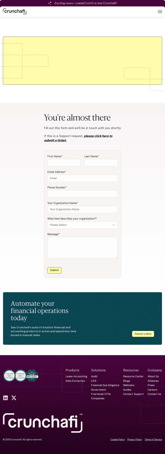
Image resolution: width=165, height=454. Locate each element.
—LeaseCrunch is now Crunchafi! (85, 3)
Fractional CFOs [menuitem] (101, 393)
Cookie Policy (118, 439)
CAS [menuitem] (93, 380)
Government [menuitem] (98, 389)
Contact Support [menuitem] (133, 393)
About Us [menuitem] (153, 376)
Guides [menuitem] (127, 389)
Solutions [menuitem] (98, 370)
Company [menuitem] (155, 370)
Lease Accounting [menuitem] (76, 376)
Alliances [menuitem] (153, 380)
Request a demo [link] (143, 333)
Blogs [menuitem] (126, 380)
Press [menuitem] (151, 385)
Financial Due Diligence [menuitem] (105, 385)
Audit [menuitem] (94, 376)
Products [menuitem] (72, 370)
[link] (14, 11)
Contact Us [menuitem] (154, 393)
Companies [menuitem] (97, 398)
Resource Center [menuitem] (133, 376)
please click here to (98, 136)
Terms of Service (153, 439)
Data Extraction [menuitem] (75, 380)
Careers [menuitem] (152, 389)
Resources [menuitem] (131, 370)
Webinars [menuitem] (128, 385)
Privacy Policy (134, 439)
